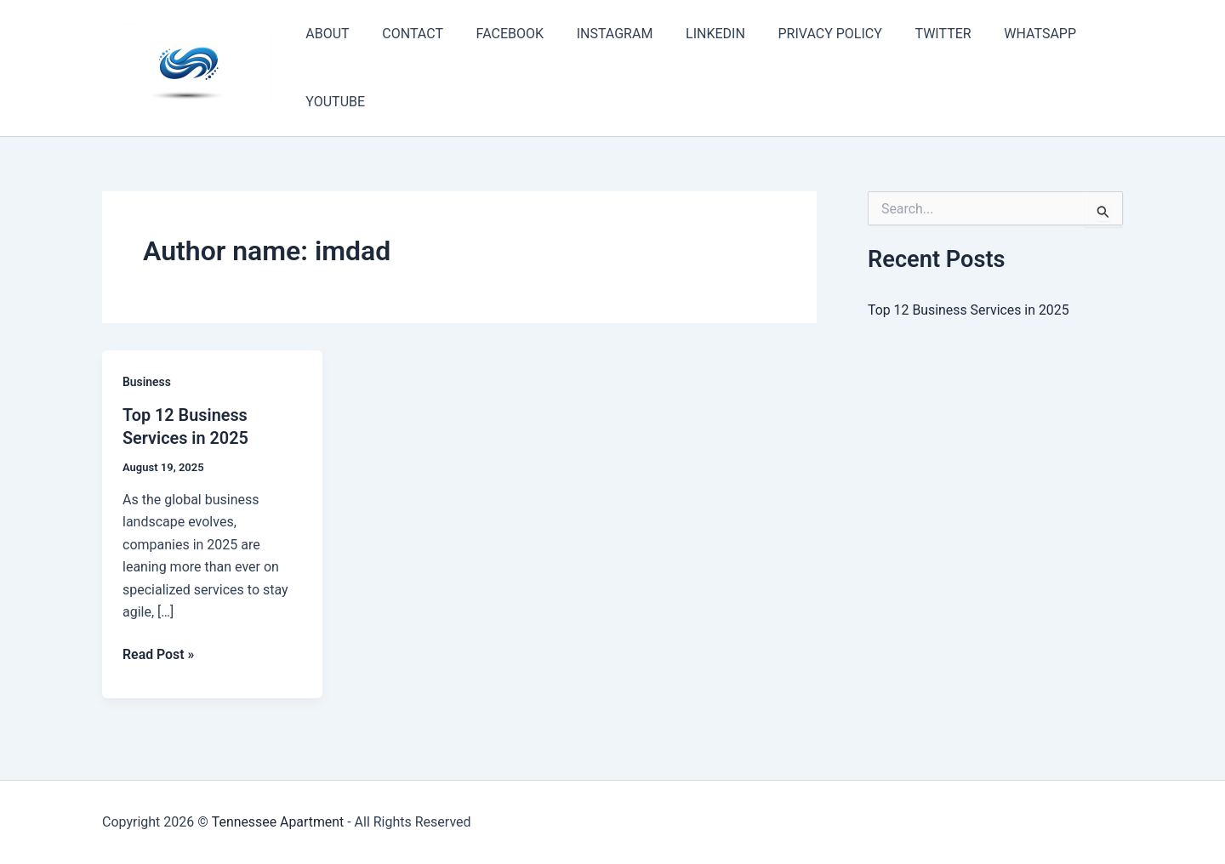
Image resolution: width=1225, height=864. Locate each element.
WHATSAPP (997, 34)
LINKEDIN (690, 34)
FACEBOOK (495, 34)
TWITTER (906, 34)
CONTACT (404, 34)
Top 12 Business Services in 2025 (969, 310)
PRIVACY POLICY (799, 34)
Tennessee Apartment (278, 821)
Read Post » (158, 654)
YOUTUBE (332, 102)
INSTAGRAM (594, 34)
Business (146, 382)
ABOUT (324, 34)
